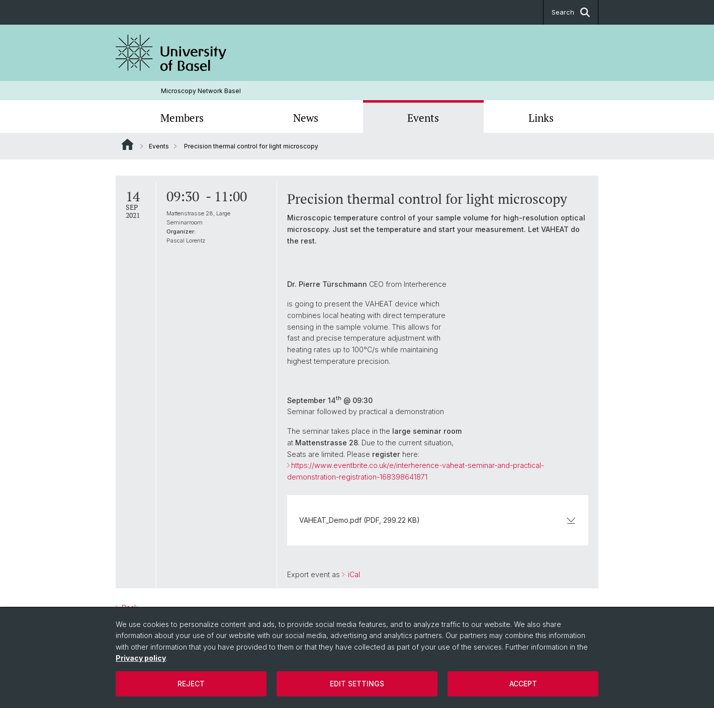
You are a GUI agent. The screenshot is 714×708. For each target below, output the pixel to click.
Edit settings (357, 683)
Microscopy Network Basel (201, 91)
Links (541, 118)
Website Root (127, 144)
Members (182, 118)
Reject (191, 683)
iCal (353, 574)
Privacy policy (141, 658)
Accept (523, 683)
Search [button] (571, 12)
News (305, 118)
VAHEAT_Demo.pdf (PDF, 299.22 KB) (437, 520)
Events (423, 118)
